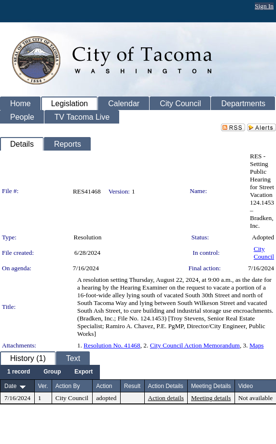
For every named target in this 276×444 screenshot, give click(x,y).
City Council (264, 252)
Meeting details (211, 398)
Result (132, 386)
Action (104, 386)
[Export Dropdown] (83, 372)
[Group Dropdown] (52, 372)
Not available (255, 398)
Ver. (43, 386)
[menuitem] (18, 372)
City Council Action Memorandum (195, 345)
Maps (256, 345)
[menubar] (50, 372)
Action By (67, 386)
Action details (166, 398)
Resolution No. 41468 (111, 345)
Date (10, 386)
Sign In (264, 6)
